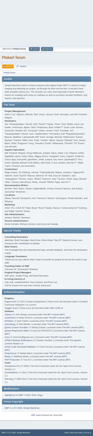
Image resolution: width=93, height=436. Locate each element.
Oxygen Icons (11, 308)
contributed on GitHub (29, 243)
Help (66, 433)
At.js (7, 337)
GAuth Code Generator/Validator (20, 347)
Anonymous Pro (12, 366)
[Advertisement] (46, 22)
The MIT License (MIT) (54, 314)
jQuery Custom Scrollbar (16, 327)
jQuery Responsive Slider (17, 330)
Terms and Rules (76, 433)
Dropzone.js (10, 353)
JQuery (8, 314)
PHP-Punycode (12, 359)
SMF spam (36, 415)
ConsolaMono (11, 372)
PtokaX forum (13, 57)
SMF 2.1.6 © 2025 (13, 408)
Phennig (9, 379)
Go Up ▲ (87, 433)
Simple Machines (31, 408)
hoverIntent (10, 318)
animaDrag (10, 324)
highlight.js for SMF (14, 395)
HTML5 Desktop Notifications (18, 340)
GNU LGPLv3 (56, 308)
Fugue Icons (10, 301)
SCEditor (9, 321)
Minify (7, 356)
